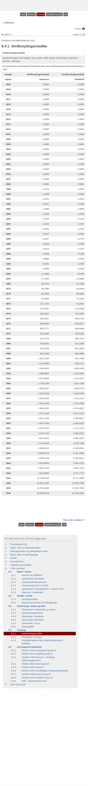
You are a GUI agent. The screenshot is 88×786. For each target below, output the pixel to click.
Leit (66, 14)
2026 (10, 538)
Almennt (31, 14)
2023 (27, 538)
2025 (16, 538)
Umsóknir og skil (54, 14)
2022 (32, 538)
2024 (21, 538)
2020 (43, 538)
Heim (23, 14)
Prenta (78, 28)
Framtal (40, 14)
